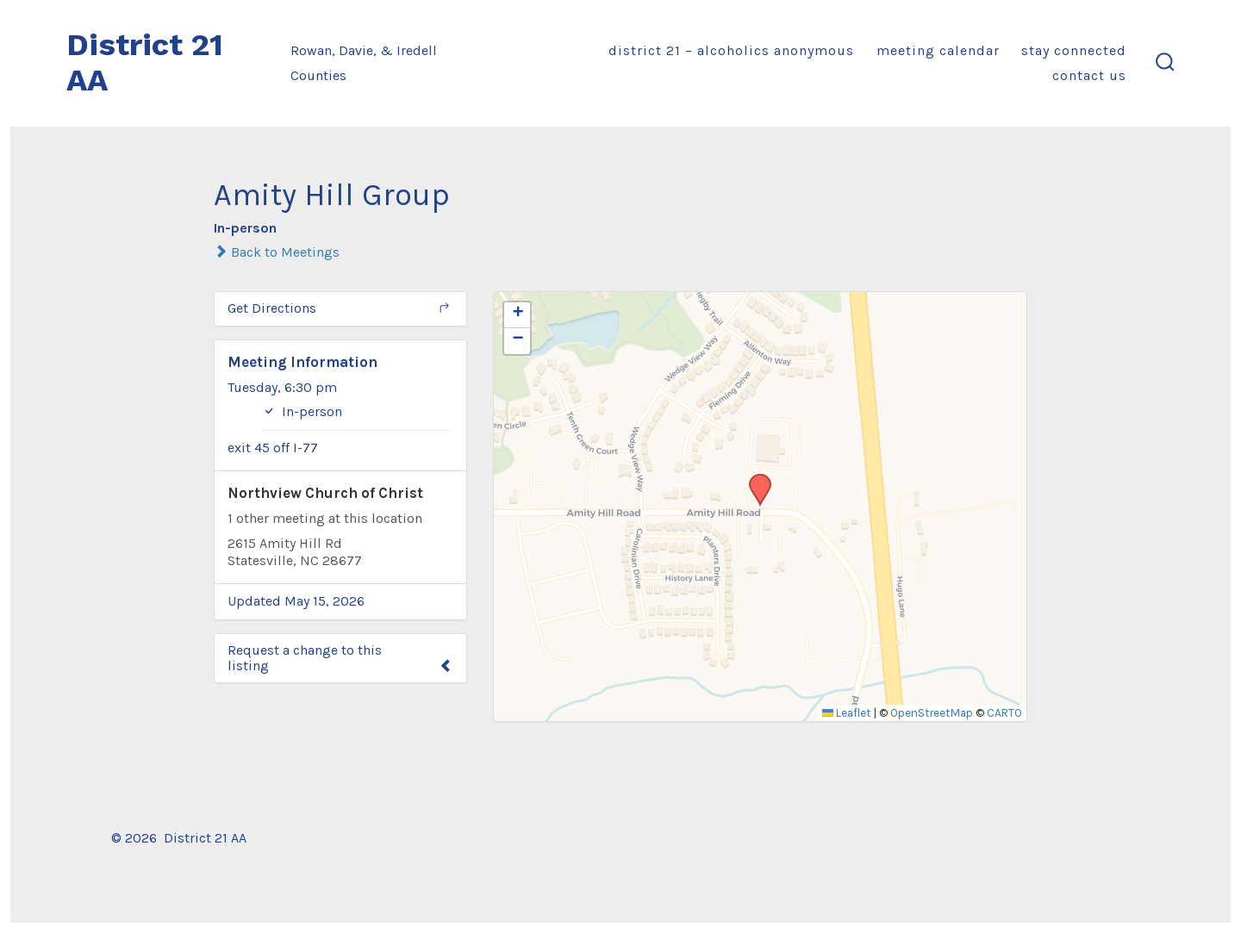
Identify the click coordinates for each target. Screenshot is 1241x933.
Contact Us (1089, 75)
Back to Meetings (277, 252)
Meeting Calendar (938, 50)
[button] (754, 479)
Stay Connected (1073, 50)
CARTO (1004, 712)
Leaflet (847, 712)
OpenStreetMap (931, 712)
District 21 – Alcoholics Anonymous (731, 50)
